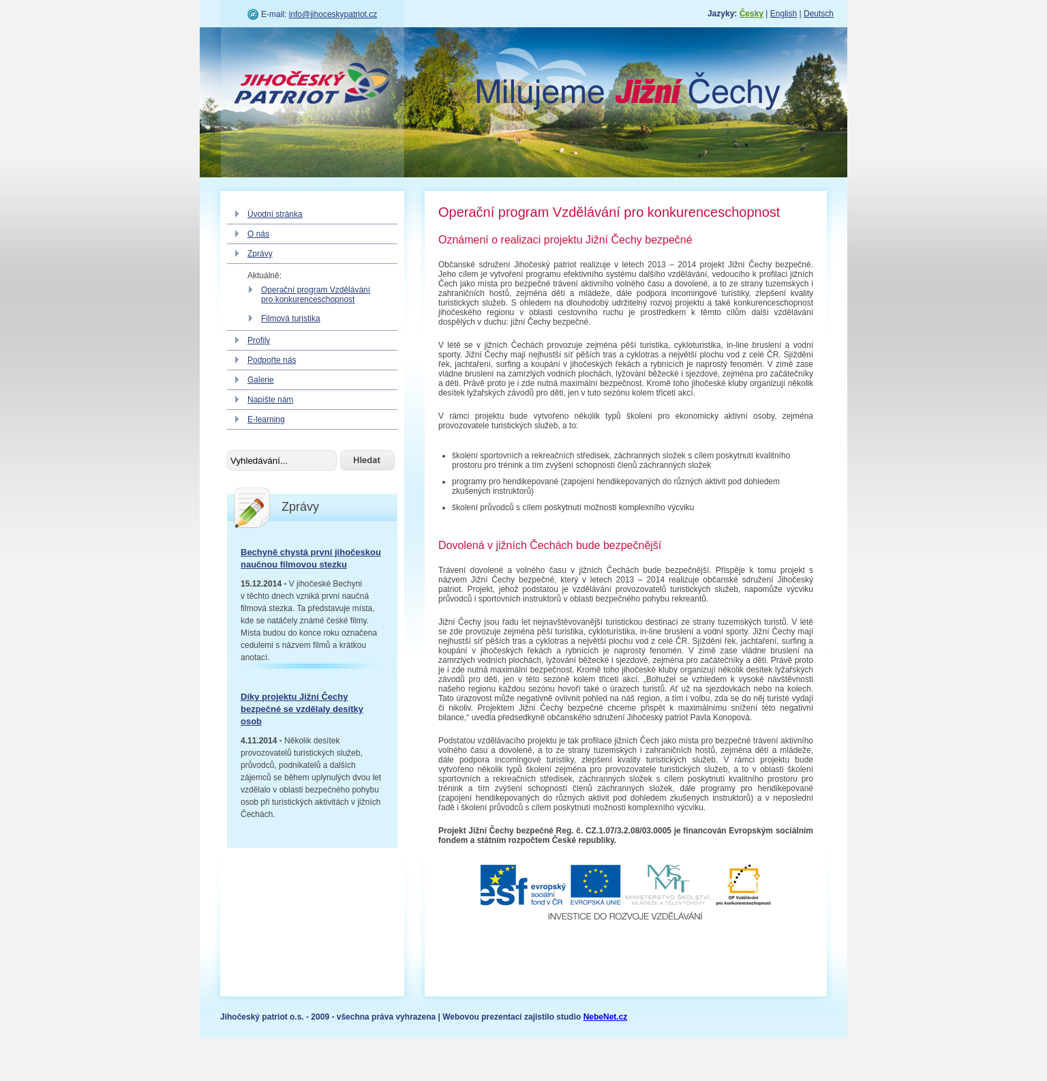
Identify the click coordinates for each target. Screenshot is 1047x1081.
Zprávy (260, 253)
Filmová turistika (290, 318)
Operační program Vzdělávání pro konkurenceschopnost (315, 294)
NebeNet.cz (605, 1017)
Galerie (260, 380)
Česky (751, 13)
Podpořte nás (271, 360)
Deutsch (819, 13)
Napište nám (270, 399)
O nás (258, 234)
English (783, 13)
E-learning (266, 419)
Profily (258, 340)
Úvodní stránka (275, 214)
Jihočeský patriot (312, 85)
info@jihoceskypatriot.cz (333, 14)
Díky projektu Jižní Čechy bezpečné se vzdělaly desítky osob (302, 709)
